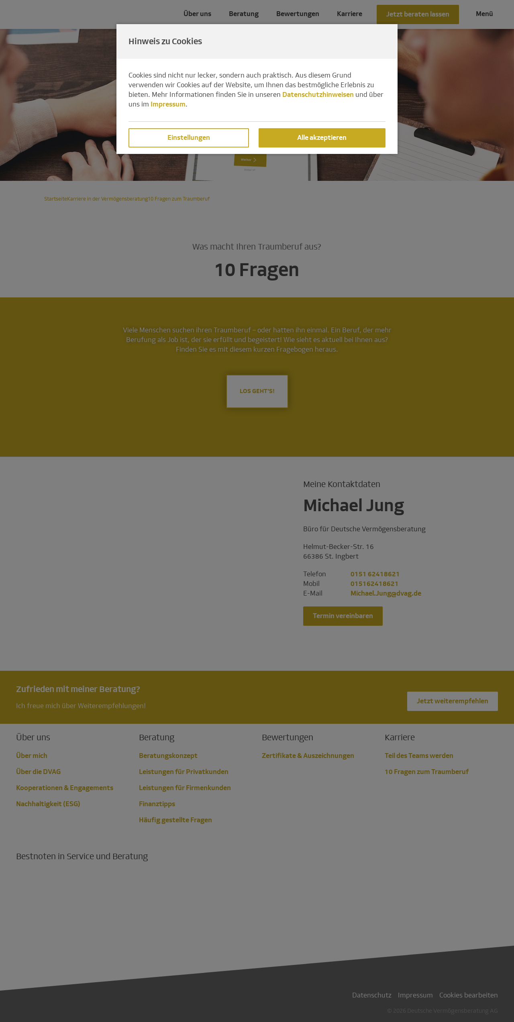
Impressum (168, 104)
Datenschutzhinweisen (318, 94)
